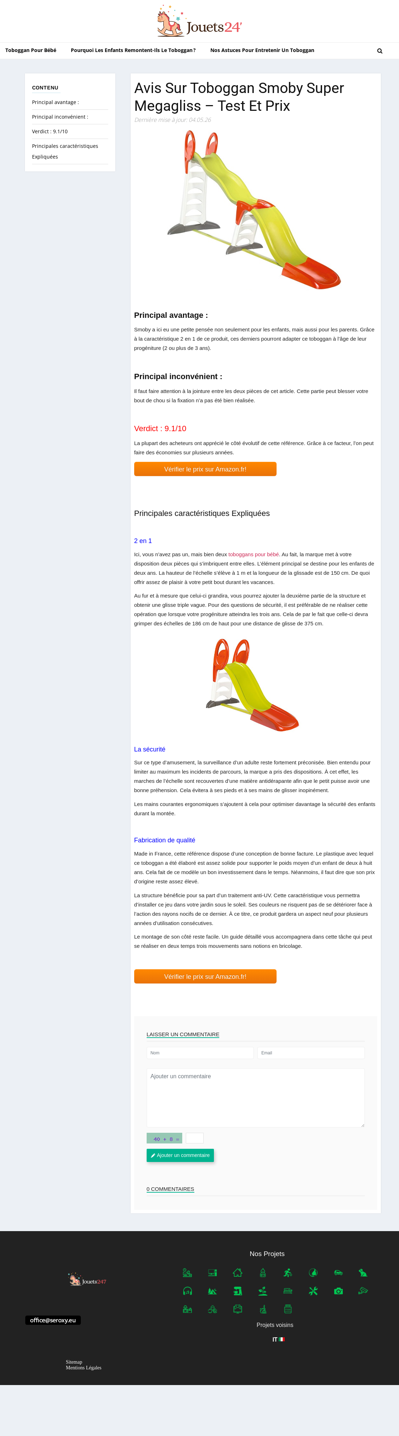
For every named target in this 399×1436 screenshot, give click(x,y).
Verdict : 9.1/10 (50, 131)
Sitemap (74, 1362)
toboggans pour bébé (254, 554)
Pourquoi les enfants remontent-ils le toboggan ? (133, 50)
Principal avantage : (55, 102)
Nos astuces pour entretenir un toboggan (262, 50)
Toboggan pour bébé (30, 50)
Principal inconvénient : (60, 116)
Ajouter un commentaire (180, 1155)
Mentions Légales (83, 1367)
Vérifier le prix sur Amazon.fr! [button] (205, 469)
